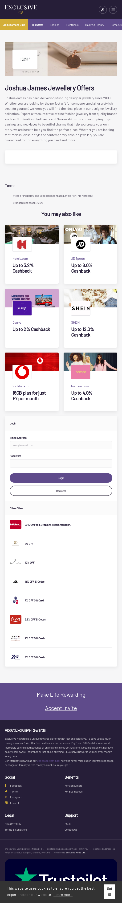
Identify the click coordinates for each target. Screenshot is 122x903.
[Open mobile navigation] (113, 10)
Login (61, 477)
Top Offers (37, 24)
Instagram (13, 797)
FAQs (68, 823)
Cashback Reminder (48, 760)
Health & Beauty (94, 24)
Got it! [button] (109, 891)
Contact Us (71, 829)
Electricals (72, 24)
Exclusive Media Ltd (75, 852)
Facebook (13, 785)
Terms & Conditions (16, 829)
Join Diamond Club (14, 24)
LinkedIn (12, 803)
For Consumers (73, 785)
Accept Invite (61, 707)
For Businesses (74, 791)
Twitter (12, 791)
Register (61, 490)
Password (15, 455)
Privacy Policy (13, 823)
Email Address (18, 437)
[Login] (103, 10)
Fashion (54, 24)
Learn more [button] (63, 894)
